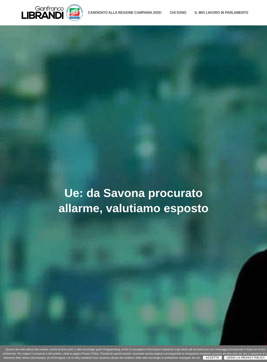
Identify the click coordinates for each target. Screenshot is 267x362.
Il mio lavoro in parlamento (221, 12)
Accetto (212, 357)
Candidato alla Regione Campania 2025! (124, 12)
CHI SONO (178, 12)
